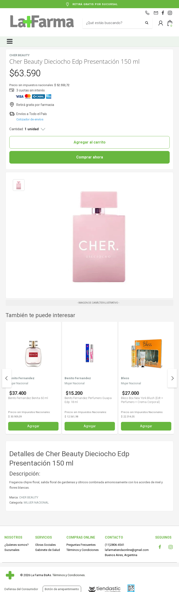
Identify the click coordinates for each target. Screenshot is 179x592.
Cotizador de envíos (29, 119)
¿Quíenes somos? (16, 544)
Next (172, 378)
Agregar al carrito (90, 142)
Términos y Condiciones (82, 550)
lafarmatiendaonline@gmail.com (127, 550)
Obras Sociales (45, 544)
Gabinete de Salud (47, 550)
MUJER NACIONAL (36, 502)
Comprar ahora (89, 157)
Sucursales (11, 550)
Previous (6, 378)
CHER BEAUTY (28, 497)
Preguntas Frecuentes (81, 544)
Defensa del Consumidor (21, 589)
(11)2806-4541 (114, 544)
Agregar (33, 426)
